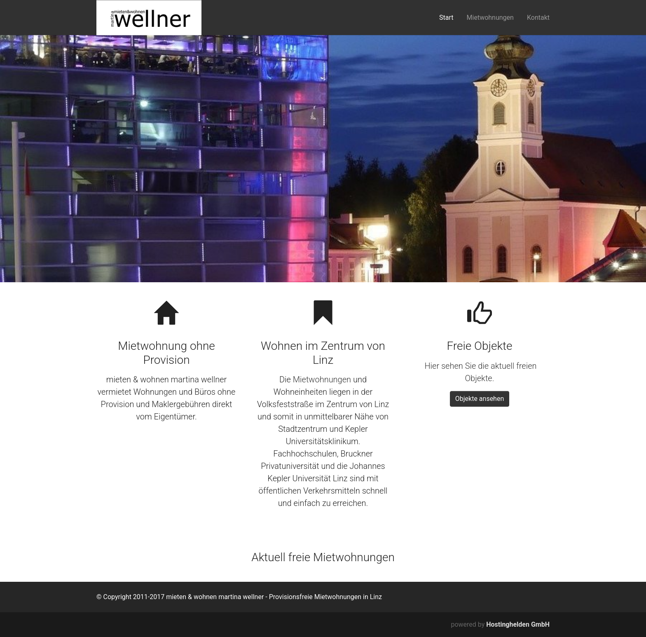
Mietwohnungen (322, 379)
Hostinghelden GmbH (518, 624)
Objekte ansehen (479, 399)
